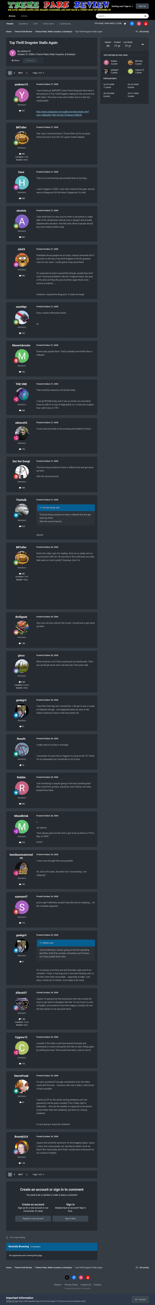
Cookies (97, 1285)
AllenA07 (21, 992)
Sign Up (142, 6)
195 (22, 884)
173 (22, 923)
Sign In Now (70, 1218)
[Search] (112, 16)
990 (22, 276)
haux (21, 172)
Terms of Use (12, 1301)
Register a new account (33, 1218)
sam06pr (21, 306)
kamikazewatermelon (21, 856)
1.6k (22, 1019)
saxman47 (21, 896)
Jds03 (21, 249)
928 (22, 198)
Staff (35, 24)
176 (22, 449)
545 (22, 237)
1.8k (22, 643)
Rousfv (21, 738)
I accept (140, 1299)
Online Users (48, 24)
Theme (58, 1285)
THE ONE (21, 384)
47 (22, 1102)
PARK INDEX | (110, 23)
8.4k (22, 682)
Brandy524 (21, 1136)
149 (22, 488)
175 (22, 1064)
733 (22, 333)
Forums (10, 24)
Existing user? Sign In (122, 6)
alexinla (21, 210)
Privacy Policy (71, 1285)
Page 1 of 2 (38, 73)
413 (22, 526)
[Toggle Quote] (41, 507)
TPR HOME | (99, 23)
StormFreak (21, 1075)
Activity (24, 16)
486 (22, 154)
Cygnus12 (21, 1037)
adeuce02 (21, 422)
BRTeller (21, 127)
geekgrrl (21, 700)
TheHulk (21, 499)
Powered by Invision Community (78, 1288)
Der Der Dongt (21, 461)
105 (22, 372)
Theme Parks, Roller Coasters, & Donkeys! (55, 54)
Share (15, 60)
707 (22, 111)
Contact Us (86, 1285)
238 (22, 410)
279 (22, 842)
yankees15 (25, 51)
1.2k (22, 1163)
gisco (21, 655)
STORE (119, 23)
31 (22, 726)
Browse (12, 17)
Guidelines (23, 24)
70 (22, 765)
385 (22, 804)
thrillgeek (21, 616)
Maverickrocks (21, 345)
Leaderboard (65, 24)
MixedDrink (21, 815)
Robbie (21, 777)
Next (20, 73)
